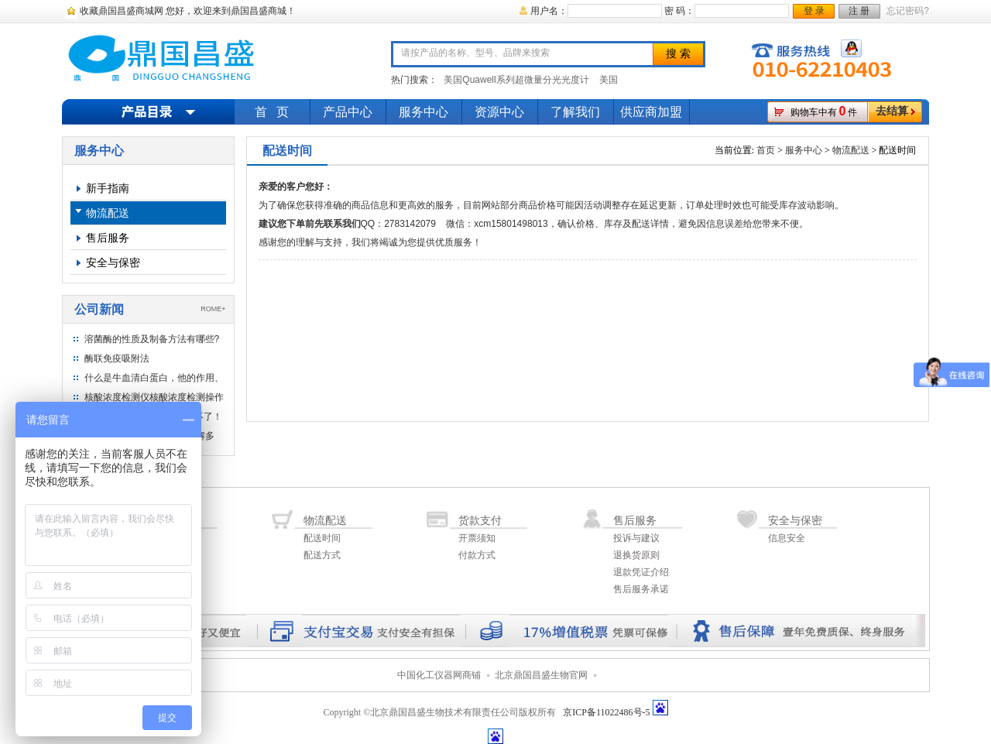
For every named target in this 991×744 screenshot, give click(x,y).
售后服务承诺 (641, 589)
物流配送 (107, 213)
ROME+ (213, 309)
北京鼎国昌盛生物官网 (541, 675)
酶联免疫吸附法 (116, 358)
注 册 (859, 10)
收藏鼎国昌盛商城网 (121, 10)
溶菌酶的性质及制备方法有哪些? (152, 339)
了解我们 (575, 111)
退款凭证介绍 (641, 572)
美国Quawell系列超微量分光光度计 (516, 79)
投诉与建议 (636, 538)
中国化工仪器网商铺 (439, 675)
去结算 (892, 111)
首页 (765, 150)
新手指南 (107, 188)
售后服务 (107, 237)
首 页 (272, 111)
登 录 (814, 10)
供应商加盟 (651, 111)
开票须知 (477, 538)
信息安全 (786, 538)
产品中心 (347, 111)
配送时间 (322, 538)
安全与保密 (113, 262)
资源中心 (499, 111)
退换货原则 (636, 555)
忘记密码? (907, 10)
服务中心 (423, 111)
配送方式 (322, 555)
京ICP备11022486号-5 (606, 712)
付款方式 (477, 555)
